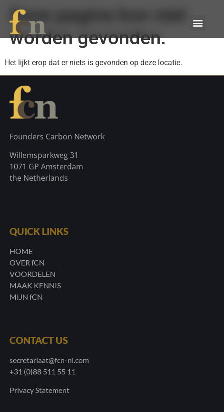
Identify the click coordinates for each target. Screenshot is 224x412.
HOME (21, 250)
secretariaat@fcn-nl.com (49, 359)
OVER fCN (27, 262)
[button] (197, 23)
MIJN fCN (26, 296)
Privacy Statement (39, 389)
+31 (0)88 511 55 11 (43, 371)
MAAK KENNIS (35, 285)
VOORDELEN (33, 273)
